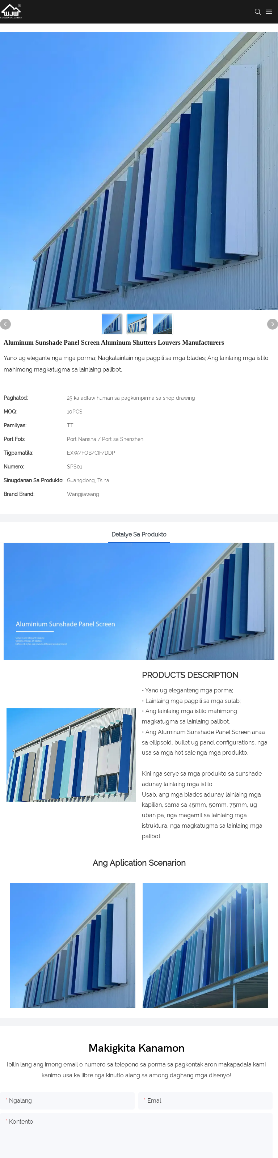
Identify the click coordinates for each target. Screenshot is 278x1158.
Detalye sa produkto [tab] (139, 534)
